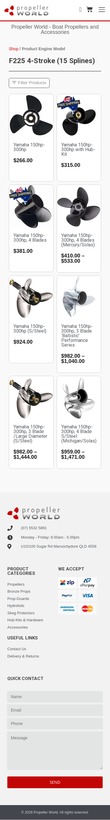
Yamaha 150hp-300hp (29, 147)
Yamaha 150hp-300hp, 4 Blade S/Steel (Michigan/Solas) (79, 434)
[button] (29, 83)
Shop (13, 48)
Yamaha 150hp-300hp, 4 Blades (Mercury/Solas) (78, 240)
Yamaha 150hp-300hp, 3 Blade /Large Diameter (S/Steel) (30, 434)
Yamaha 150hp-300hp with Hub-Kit (78, 149)
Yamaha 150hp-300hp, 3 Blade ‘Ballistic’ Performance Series (77, 335)
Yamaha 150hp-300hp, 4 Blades (30, 238)
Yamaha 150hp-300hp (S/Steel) (29, 328)
